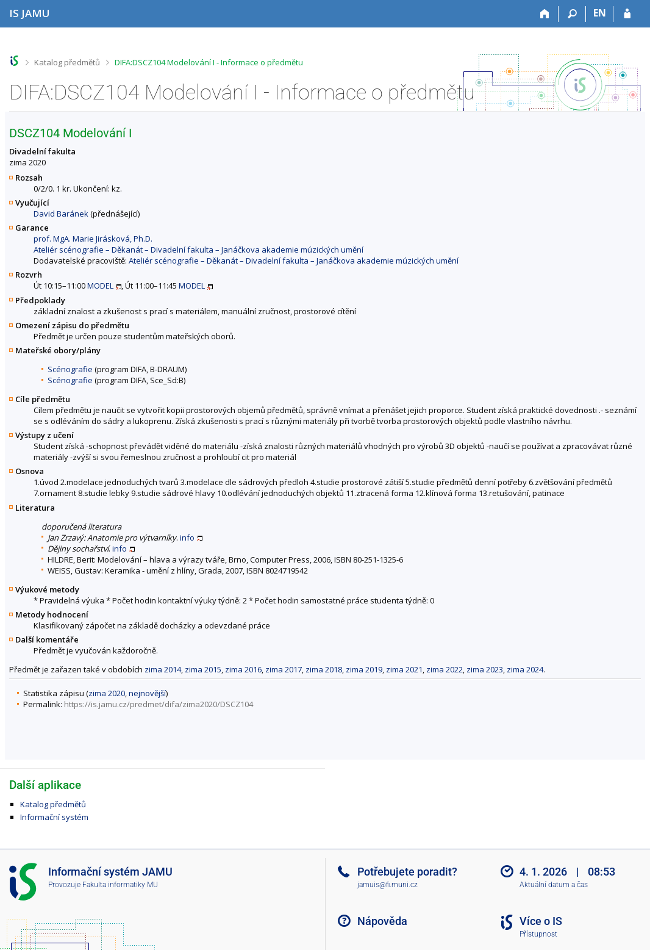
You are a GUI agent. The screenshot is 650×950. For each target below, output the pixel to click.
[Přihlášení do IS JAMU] (627, 14)
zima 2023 (484, 669)
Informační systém (54, 816)
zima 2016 (243, 669)
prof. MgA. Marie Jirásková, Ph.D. (93, 238)
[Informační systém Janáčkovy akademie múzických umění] (29, 13)
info (187, 537)
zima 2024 (525, 669)
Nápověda (382, 921)
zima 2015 (203, 669)
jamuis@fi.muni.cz (387, 884)
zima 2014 (163, 669)
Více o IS (541, 921)
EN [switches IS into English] (599, 13)
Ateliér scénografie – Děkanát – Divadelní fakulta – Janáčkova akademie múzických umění (198, 249)
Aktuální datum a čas (554, 884)
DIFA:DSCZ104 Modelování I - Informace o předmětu (209, 62)
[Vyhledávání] (572, 14)
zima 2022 (444, 669)
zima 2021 (404, 669)
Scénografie (70, 369)
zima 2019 (364, 669)
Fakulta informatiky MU (120, 884)
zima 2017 (283, 669)
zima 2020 (106, 693)
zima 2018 (323, 669)
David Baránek (61, 213)
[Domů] (545, 14)
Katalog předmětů (67, 62)
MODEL (100, 285)
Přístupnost (538, 934)
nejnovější (147, 693)
